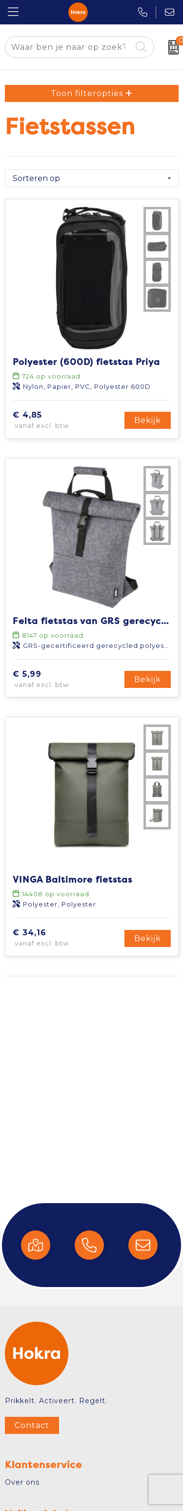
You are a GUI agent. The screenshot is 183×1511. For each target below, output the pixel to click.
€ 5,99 (55, 679)
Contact (32, 1425)
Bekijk (147, 420)
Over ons (22, 1482)
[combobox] (68, 47)
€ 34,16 (57, 938)
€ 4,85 (55, 420)
